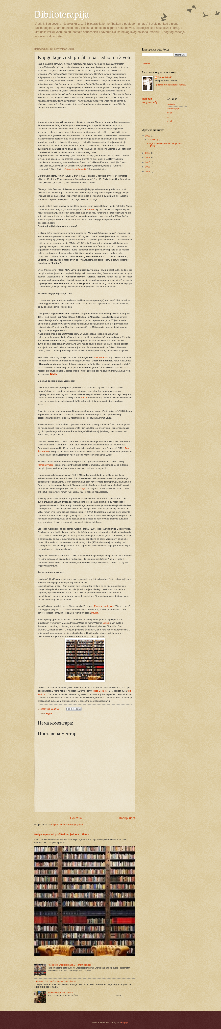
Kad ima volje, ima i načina (60, 992)
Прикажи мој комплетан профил (171, 84)
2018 (147, 136)
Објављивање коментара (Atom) (67, 824)
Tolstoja (81, 488)
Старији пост (126, 818)
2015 (147, 162)
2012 (147, 171)
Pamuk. (91, 209)
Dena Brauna (101, 357)
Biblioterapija (61, 14)
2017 (147, 153)
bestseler (171, 104)
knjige (49, 713)
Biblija (53, 374)
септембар (153, 139)
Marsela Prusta (45, 465)
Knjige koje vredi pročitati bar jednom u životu (61, 834)
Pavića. (94, 613)
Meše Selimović (101, 691)
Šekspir (106, 623)
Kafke (84, 397)
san (168, 117)
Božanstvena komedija (76, 169)
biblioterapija (173, 108)
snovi (169, 121)
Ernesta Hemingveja (104, 606)
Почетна (76, 818)
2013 (147, 166)
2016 (147, 157)
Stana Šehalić (165, 77)
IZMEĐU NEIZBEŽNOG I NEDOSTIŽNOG (56, 981)
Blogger (124, 1022)
